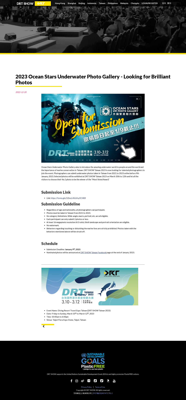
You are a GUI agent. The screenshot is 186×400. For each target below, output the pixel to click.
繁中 (169, 3)
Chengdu (135, 3)
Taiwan (102, 3)
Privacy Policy (86, 387)
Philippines (113, 3)
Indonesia (91, 3)
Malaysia (124, 3)
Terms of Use (100, 387)
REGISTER (153, 3)
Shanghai (72, 3)
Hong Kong (60, 3)
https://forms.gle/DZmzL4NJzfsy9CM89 (68, 198)
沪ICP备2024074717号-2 (103, 393)
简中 (164, 3)
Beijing (82, 3)
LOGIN (145, 3)
